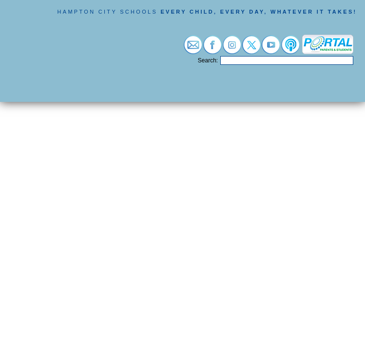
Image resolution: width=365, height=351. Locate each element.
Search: (208, 60)
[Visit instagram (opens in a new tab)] (232, 49)
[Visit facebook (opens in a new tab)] (212, 49)
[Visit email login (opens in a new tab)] (193, 49)
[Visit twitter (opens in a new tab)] (251, 49)
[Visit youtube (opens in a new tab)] (271, 49)
